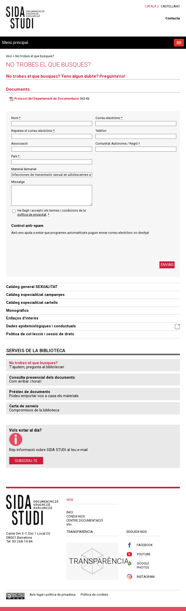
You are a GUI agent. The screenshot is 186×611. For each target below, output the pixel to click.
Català (150, 6)
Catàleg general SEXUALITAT (31, 286)
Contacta (172, 18)
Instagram (140, 577)
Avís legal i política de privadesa (53, 594)
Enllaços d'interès (22, 318)
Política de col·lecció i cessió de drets (40, 334)
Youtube (138, 554)
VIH (68, 524)
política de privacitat (31, 214)
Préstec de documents (29, 391)
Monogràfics (17, 310)
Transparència (99, 561)
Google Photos (137, 565)
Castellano (170, 6)
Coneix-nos (75, 516)
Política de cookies (94, 594)
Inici (9, 56)
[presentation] (50, 248)
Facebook (139, 545)
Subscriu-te (26, 460)
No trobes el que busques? (34, 56)
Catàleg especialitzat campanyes (35, 294)
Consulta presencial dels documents (42, 377)
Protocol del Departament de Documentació (46, 98)
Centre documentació (84, 520)
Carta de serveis (23, 406)
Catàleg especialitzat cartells (32, 302)
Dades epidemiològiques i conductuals (93, 326)
